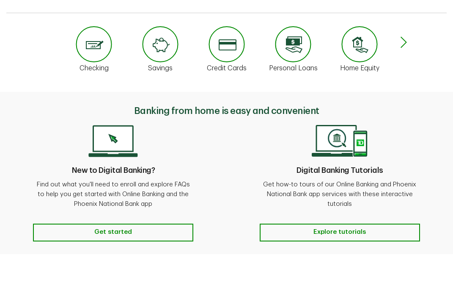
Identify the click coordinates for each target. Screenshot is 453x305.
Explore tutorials (339, 232)
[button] (403, 43)
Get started (113, 232)
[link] (94, 52)
